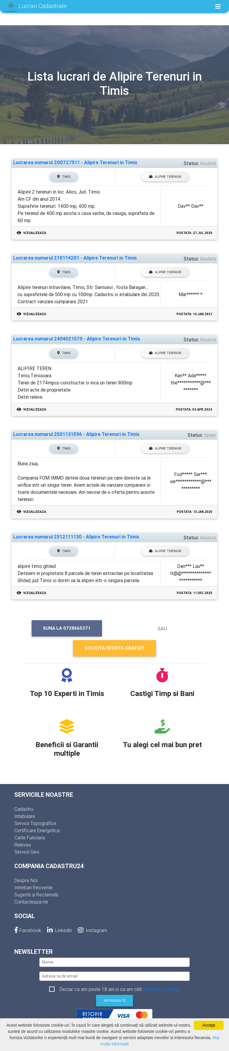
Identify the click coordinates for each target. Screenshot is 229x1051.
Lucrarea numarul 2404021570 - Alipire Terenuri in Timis (76, 339)
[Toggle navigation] (218, 6)
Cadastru (23, 809)
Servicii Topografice (35, 823)
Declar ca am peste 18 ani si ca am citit (120, 989)
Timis (63, 177)
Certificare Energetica (37, 830)
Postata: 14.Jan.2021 (194, 314)
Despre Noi (26, 880)
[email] (114, 976)
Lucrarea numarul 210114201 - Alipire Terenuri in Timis (75, 258)
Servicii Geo (26, 852)
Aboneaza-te (115, 1000)
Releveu (22, 845)
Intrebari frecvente (33, 887)
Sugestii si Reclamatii (36, 895)
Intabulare (24, 816)
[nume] (114, 962)
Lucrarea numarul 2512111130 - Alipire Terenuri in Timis (76, 537)
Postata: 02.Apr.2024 (194, 409)
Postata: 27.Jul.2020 (194, 233)
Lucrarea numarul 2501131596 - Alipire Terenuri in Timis (76, 434)
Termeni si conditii (161, 989)
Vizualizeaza (31, 233)
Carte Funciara (29, 838)
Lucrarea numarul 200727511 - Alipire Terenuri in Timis (75, 162)
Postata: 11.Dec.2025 (194, 593)
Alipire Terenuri (165, 177)
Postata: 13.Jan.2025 (194, 512)
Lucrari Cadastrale (36, 6)
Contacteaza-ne (31, 902)
